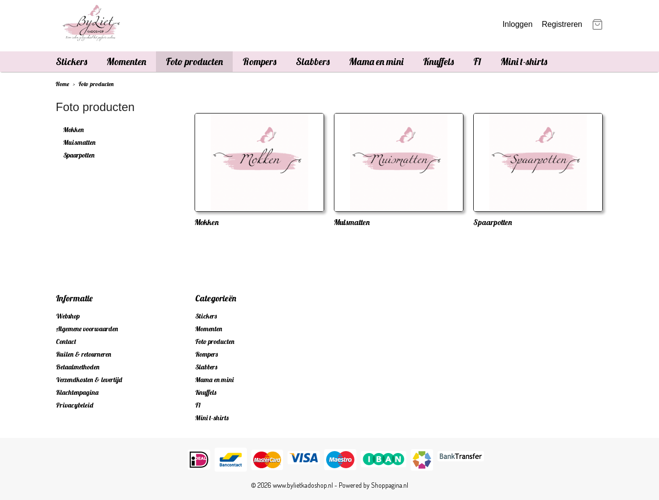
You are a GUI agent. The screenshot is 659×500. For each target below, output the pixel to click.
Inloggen (517, 24)
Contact (66, 341)
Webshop (68, 316)
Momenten (126, 61)
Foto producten (194, 61)
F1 (477, 61)
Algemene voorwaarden (87, 328)
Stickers (71, 61)
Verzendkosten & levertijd (89, 379)
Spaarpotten (78, 155)
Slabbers (313, 61)
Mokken (73, 129)
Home (62, 84)
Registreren (562, 24)
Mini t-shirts (524, 61)
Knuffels (438, 61)
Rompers (259, 61)
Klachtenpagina (77, 392)
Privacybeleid (74, 405)
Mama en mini (376, 61)
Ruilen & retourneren (83, 354)
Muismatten (79, 142)
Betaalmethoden (77, 367)
